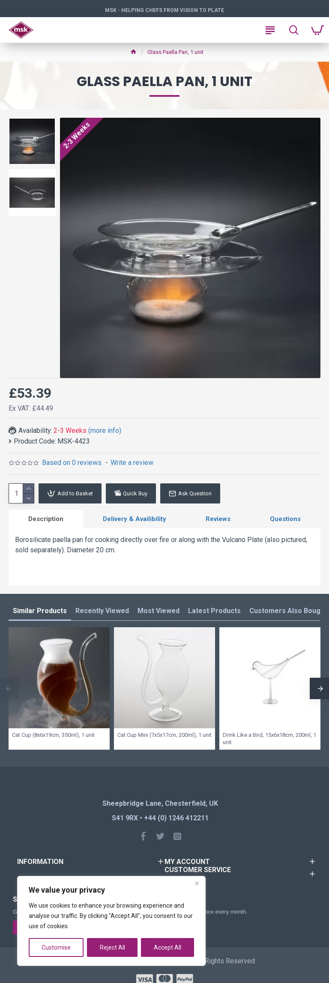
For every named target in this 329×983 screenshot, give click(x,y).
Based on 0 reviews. (72, 463)
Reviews (218, 519)
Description (45, 519)
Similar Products (40, 611)
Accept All (167, 947)
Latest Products (214, 611)
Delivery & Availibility (134, 519)
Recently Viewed (102, 611)
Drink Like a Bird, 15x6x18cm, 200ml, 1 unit (269, 738)
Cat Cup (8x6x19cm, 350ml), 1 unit (53, 735)
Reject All (112, 947)
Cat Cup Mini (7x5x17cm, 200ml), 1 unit (164, 735)
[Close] (196, 883)
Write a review (132, 463)
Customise (56, 947)
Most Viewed (158, 611)
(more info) (104, 430)
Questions (285, 519)
